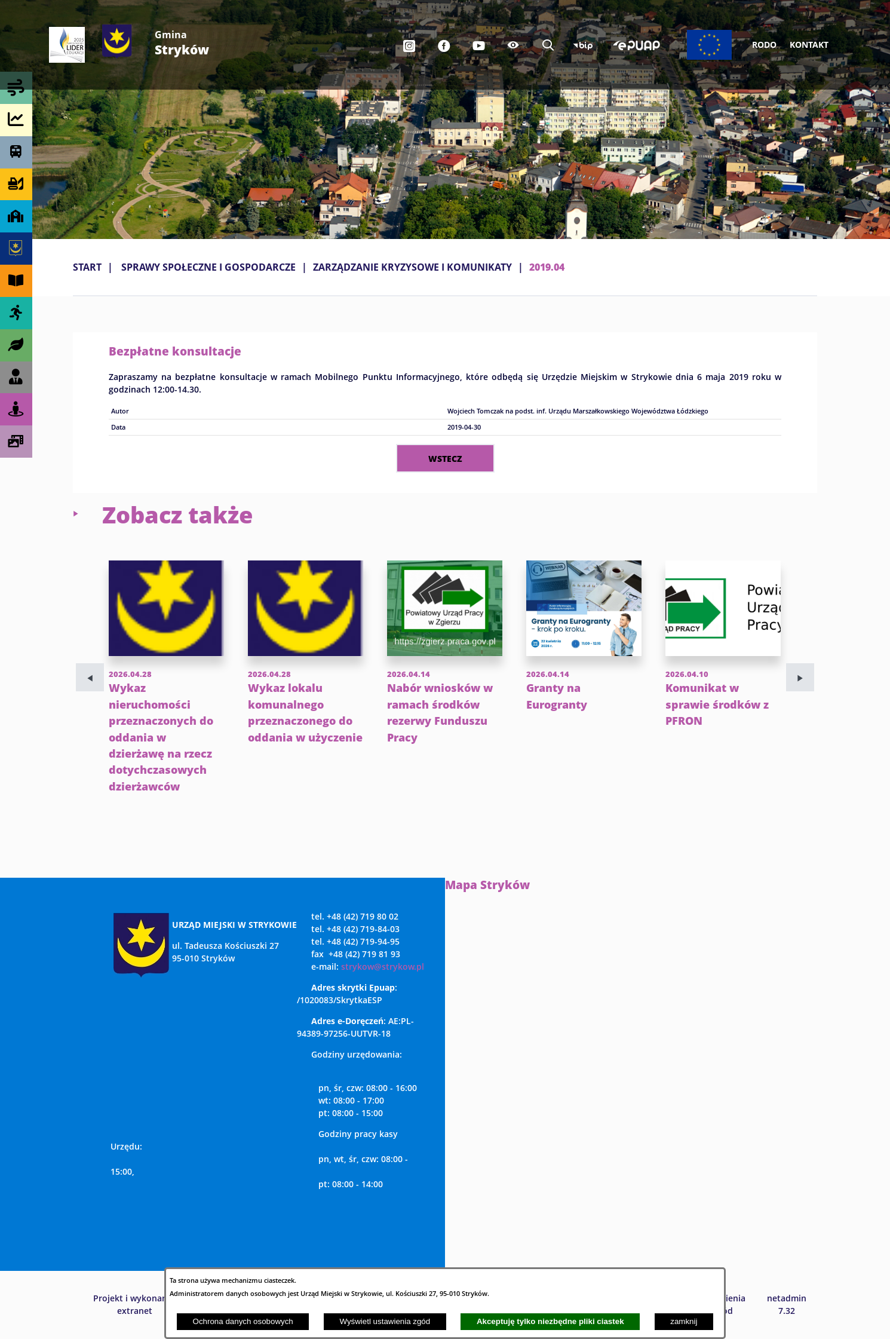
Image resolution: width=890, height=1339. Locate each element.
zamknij (683, 1321)
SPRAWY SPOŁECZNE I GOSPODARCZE (208, 267)
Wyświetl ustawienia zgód (384, 1321)
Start (87, 267)
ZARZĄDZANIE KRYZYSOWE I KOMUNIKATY (412, 267)
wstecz (445, 458)
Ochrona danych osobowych (243, 1321)
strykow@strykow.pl (382, 966)
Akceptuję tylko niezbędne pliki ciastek (550, 1321)
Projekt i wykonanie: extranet (135, 1304)
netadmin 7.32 (786, 1304)
